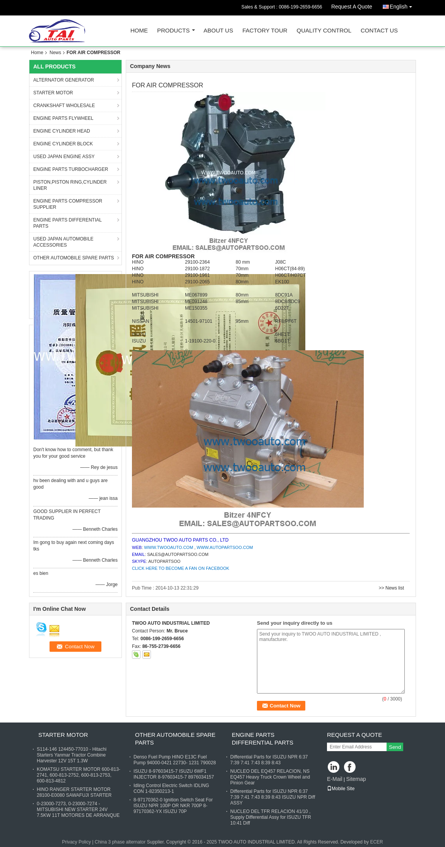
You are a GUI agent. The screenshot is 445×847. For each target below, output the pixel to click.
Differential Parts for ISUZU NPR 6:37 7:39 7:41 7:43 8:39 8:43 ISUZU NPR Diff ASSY (272, 797)
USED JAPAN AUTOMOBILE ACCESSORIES (63, 242)
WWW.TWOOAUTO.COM (168, 547)
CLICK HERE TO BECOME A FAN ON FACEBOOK (180, 568)
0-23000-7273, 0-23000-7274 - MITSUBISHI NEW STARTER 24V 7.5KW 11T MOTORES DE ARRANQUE (78, 809)
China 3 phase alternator (120, 842)
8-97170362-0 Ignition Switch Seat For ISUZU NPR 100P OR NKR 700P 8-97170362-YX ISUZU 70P (173, 805)
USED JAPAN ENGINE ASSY (64, 156)
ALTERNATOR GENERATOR (63, 80)
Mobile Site (340, 788)
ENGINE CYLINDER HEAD (61, 131)
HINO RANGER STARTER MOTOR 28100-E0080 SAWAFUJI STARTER (74, 792)
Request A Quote (351, 6)
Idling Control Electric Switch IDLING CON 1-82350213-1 (171, 788)
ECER (376, 842)
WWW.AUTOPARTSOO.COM (225, 547)
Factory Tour (264, 31)
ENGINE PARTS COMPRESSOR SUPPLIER (67, 204)
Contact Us (379, 31)
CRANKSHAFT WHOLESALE (64, 105)
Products (173, 31)
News (55, 52)
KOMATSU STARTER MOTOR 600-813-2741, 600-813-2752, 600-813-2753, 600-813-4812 (78, 775)
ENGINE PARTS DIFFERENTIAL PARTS (67, 223)
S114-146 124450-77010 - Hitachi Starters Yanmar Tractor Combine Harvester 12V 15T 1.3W (71, 754)
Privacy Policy (76, 842)
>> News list (391, 588)
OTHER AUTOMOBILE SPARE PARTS (73, 258)
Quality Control (324, 31)
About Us (218, 31)
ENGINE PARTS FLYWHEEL (63, 118)
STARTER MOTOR (53, 92)
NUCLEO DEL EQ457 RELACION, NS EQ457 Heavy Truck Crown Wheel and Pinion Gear (270, 777)
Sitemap (356, 779)
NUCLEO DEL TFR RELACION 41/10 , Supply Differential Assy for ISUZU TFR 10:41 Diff (270, 817)
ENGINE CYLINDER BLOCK (63, 144)
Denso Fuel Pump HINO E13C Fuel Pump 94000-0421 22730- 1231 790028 (175, 759)
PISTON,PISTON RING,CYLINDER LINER (70, 185)
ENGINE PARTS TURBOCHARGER (70, 169)
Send (395, 747)
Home (139, 31)
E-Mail (334, 779)
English (403, 5)
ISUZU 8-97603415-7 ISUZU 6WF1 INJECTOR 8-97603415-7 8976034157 (174, 774)
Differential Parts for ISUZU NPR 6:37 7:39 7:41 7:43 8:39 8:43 (269, 759)
